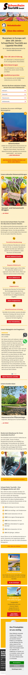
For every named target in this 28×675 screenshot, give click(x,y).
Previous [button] (2, 113)
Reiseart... (5, 90)
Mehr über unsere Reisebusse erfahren (14, 479)
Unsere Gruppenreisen (14, 300)
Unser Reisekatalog (14, 322)
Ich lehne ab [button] (17, 665)
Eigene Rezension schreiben (10, 377)
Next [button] (25, 113)
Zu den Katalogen (14, 582)
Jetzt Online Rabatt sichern (14, 614)
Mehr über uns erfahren (14, 546)
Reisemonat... (6, 98)
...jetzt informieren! (14, 155)
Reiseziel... (5, 94)
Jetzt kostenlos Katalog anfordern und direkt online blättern (14, 161)
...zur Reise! (5, 213)
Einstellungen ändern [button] (17, 669)
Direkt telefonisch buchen (14, 256)
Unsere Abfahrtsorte (14, 277)
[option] (14, 16)
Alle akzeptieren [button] (17, 662)
